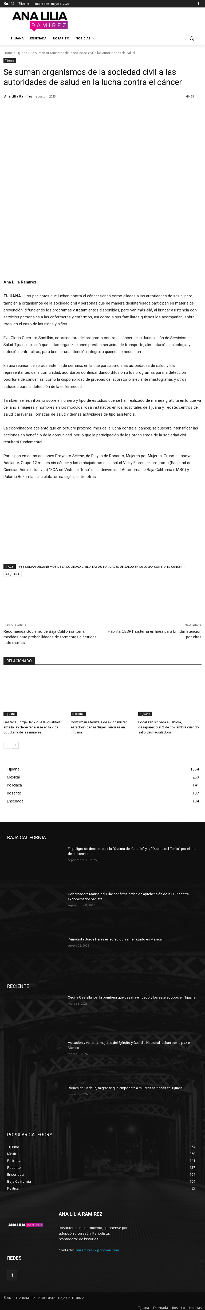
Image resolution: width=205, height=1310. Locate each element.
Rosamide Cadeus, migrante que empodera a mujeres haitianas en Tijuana (123, 1086)
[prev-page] (6, 743)
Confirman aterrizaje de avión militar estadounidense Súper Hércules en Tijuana (97, 726)
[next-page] (15, 743)
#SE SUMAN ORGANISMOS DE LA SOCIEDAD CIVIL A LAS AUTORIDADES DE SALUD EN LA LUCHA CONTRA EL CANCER (100, 567)
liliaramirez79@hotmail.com (97, 1248)
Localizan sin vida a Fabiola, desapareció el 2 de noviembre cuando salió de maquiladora (168, 726)
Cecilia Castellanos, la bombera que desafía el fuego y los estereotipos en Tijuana (128, 995)
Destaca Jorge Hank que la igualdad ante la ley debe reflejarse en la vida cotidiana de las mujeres (34, 726)
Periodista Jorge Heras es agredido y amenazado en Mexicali (113, 937)
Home (8, 53)
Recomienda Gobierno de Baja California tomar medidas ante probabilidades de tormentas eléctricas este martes (50, 637)
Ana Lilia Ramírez (18, 96)
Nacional (78, 714)
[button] (191, 38)
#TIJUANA (12, 574)
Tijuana (21, 53)
